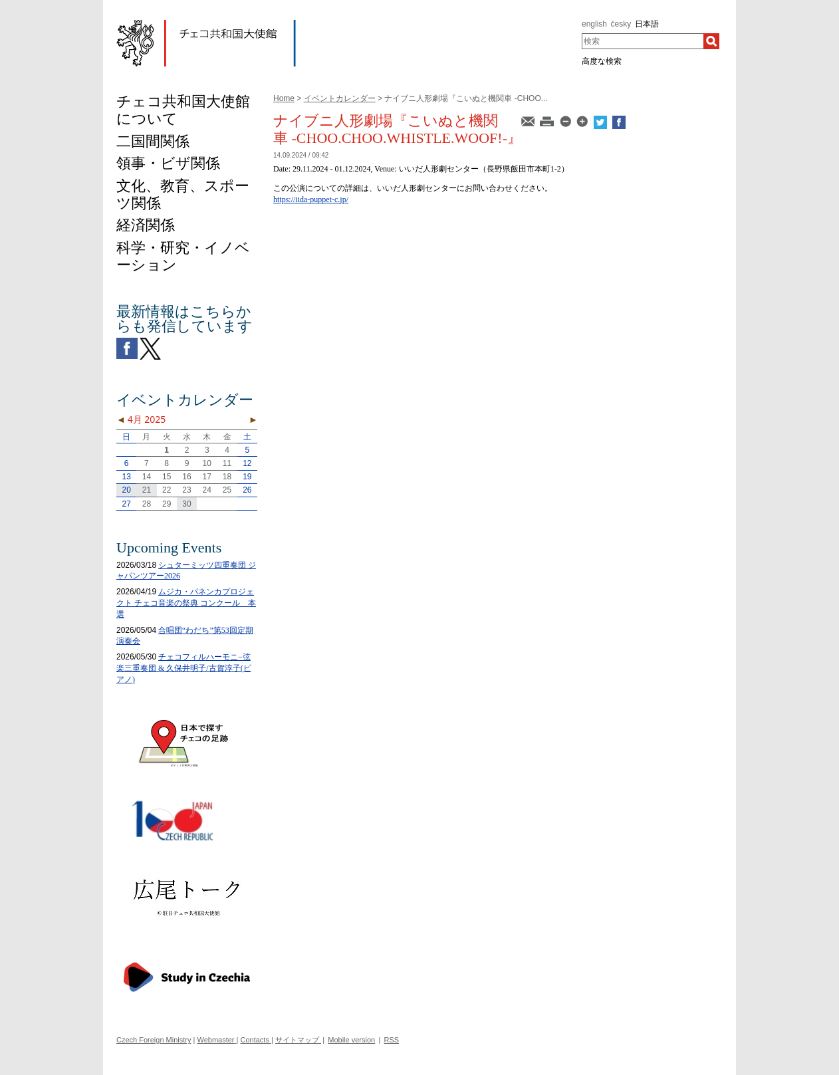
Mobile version (351, 1040)
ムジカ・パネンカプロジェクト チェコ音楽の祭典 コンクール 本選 (186, 603)
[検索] (711, 41)
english (594, 24)
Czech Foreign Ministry (153, 1040)
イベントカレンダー (340, 98)
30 (186, 504)
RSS (392, 1040)
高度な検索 (602, 61)
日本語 (647, 24)
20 (126, 490)
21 (146, 490)
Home (284, 98)
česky (621, 24)
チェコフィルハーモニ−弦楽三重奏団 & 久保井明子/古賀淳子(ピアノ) (183, 668)
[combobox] (642, 41)
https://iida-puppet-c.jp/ (310, 199)
